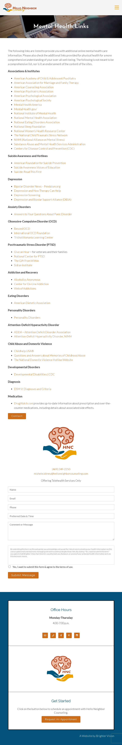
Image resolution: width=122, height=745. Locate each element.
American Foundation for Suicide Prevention (40, 163)
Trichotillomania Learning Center (33, 237)
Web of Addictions (25, 288)
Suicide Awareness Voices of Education (37, 167)
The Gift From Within (26, 260)
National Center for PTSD (29, 256)
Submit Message (23, 575)
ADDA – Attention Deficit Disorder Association (42, 332)
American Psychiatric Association (33, 91)
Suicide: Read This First (28, 171)
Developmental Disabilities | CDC (34, 374)
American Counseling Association (34, 87)
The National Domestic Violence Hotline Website (43, 359)
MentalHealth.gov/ (25, 109)
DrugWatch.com (23, 403)
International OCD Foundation (32, 233)
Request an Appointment (61, 719)
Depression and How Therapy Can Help (37, 190)
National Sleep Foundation (29, 126)
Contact (17, 416)
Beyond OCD (22, 228)
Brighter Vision (105, 736)
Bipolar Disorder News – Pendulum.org (37, 186)
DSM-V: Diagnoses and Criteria (32, 389)
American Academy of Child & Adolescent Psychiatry (45, 78)
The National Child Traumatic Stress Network (41, 135)
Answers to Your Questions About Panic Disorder (43, 214)
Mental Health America (28, 104)
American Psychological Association (35, 95)
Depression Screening (27, 195)
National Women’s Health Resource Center (39, 131)
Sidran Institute (23, 265)
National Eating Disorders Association (37, 122)
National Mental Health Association (35, 117)
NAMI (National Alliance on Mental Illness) (39, 139)
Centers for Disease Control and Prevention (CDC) (44, 148)
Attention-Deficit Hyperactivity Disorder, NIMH (43, 336)
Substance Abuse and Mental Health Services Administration (49, 144)
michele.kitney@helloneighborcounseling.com (61, 473)
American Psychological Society (32, 100)
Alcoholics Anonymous (27, 279)
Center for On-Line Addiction (31, 284)
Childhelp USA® (24, 351)
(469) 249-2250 (61, 469)
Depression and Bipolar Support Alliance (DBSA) (42, 199)
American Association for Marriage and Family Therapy (46, 82)
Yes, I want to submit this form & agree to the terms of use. (43, 566)
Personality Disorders (27, 317)
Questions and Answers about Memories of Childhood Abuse (49, 355)
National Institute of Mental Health (35, 113)
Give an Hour (22, 252)
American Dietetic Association (32, 303)
